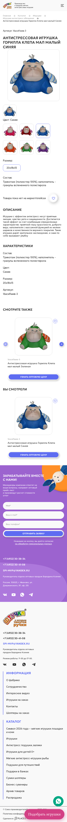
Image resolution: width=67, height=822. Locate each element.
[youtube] (14, 595)
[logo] (33, 618)
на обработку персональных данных (33, 544)
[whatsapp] (22, 595)
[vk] (5, 595)
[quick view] (34, 336)
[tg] (31, 595)
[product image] (34, 75)
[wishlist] (55, 321)
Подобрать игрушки (44, 814)
